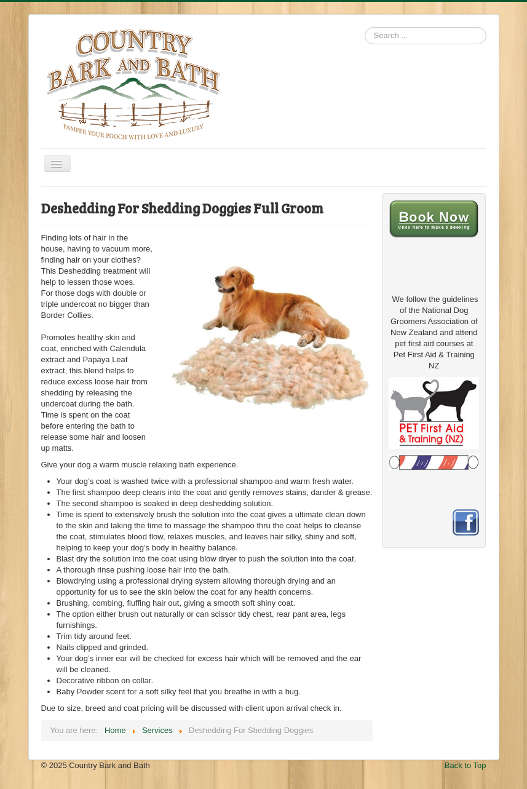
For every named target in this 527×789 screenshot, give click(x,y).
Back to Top (465, 765)
